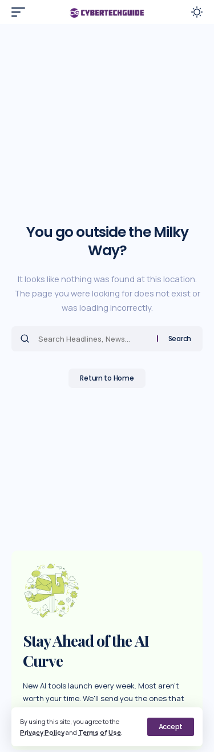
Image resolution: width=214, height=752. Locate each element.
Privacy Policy (42, 732)
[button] (170, 727)
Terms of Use (99, 732)
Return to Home (107, 378)
